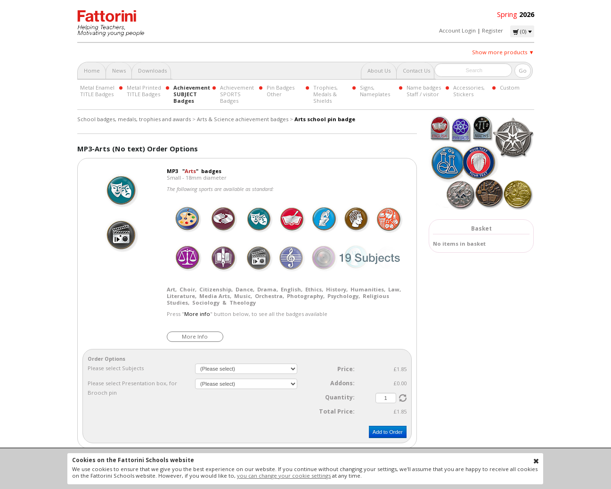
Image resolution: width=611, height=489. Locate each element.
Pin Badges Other (280, 91)
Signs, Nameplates (375, 91)
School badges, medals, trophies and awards (134, 119)
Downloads (152, 70)
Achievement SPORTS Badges (237, 94)
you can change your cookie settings (284, 475)
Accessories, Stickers (469, 91)
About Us (379, 70)
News (119, 70)
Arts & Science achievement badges (242, 119)
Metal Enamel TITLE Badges (97, 91)
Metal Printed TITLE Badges (144, 91)
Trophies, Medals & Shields (325, 94)
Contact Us (416, 70)
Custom (510, 87)
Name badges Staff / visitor (424, 91)
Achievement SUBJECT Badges (191, 94)
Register (492, 30)
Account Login (457, 30)
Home (92, 70)
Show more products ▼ (503, 52)
